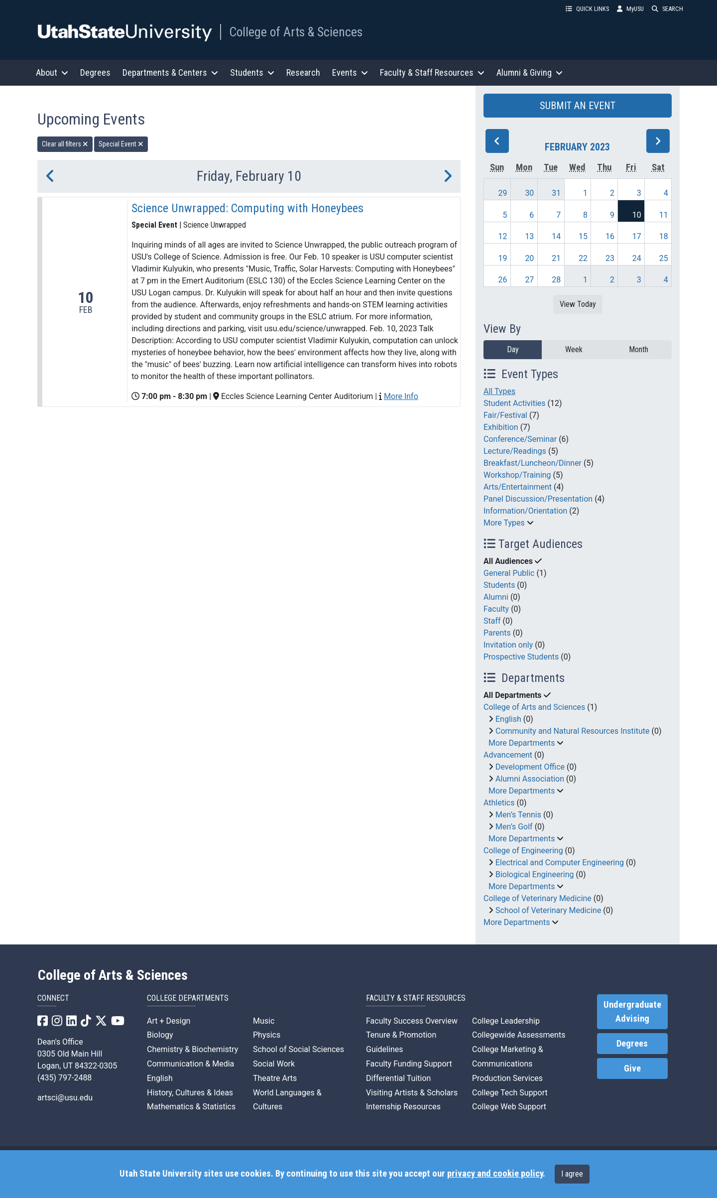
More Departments (521, 743)
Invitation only (508, 645)
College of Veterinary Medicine (537, 898)
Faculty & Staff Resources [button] (432, 72)
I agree (572, 1174)
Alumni (495, 597)
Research (303, 72)
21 (556, 258)
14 (556, 236)
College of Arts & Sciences (295, 31)
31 (556, 193)
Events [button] (350, 72)
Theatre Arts (275, 1078)
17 (636, 236)
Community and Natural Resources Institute (572, 731)
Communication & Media (190, 1063)
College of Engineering (523, 850)
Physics (266, 1035)
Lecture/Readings (514, 451)
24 (636, 258)
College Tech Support (510, 1092)
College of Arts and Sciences (534, 707)
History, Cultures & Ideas (190, 1092)
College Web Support (509, 1106)
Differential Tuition (398, 1078)
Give (632, 1068)
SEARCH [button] (667, 8)
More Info (401, 396)
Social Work (274, 1063)
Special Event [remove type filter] (121, 144)
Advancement (507, 755)
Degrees (95, 72)
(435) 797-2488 (64, 1077)
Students (499, 585)
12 (502, 236)
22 (583, 258)
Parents (497, 633)
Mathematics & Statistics (191, 1106)
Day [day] (513, 349)
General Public (508, 573)
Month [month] (638, 349)
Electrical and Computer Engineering (559, 862)
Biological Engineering (534, 874)
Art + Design (168, 1021)
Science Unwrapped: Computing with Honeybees (247, 208)
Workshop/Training (517, 475)
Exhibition (500, 427)
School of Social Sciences (298, 1049)
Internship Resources (403, 1106)
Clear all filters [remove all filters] (65, 144)
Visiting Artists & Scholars (412, 1092)
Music (263, 1021)
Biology (160, 1035)
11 (663, 215)
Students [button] (252, 72)
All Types (499, 391)
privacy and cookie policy (495, 1173)
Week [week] (574, 349)
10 (636, 215)
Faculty (496, 609)
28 (556, 279)
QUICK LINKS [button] (587, 8)
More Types (504, 523)
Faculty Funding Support (409, 1063)
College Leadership (506, 1021)
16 (609, 236)
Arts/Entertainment (517, 487)
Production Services (507, 1078)
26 (502, 279)
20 (529, 258)
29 (502, 193)
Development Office (530, 767)
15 (583, 236)
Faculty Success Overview (412, 1021)
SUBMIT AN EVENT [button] (577, 106)
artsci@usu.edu (65, 1097)
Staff (492, 621)
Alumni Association (529, 779)
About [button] (52, 72)
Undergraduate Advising (632, 1011)
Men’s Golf (514, 826)
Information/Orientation (525, 511)
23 (609, 258)
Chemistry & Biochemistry (192, 1049)
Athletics (498, 802)
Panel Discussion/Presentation (538, 499)
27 (529, 279)
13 (529, 236)
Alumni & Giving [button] (529, 72)
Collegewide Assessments (518, 1035)
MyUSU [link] (630, 8)
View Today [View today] (578, 304)
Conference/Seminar (520, 439)
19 (502, 258)
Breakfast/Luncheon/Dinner (532, 463)
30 (529, 193)
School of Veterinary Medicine (548, 910)
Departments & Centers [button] (170, 72)
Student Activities (514, 403)
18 (663, 236)
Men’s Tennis (518, 814)
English (508, 719)
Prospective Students (521, 657)
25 (663, 258)
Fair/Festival (505, 415)
